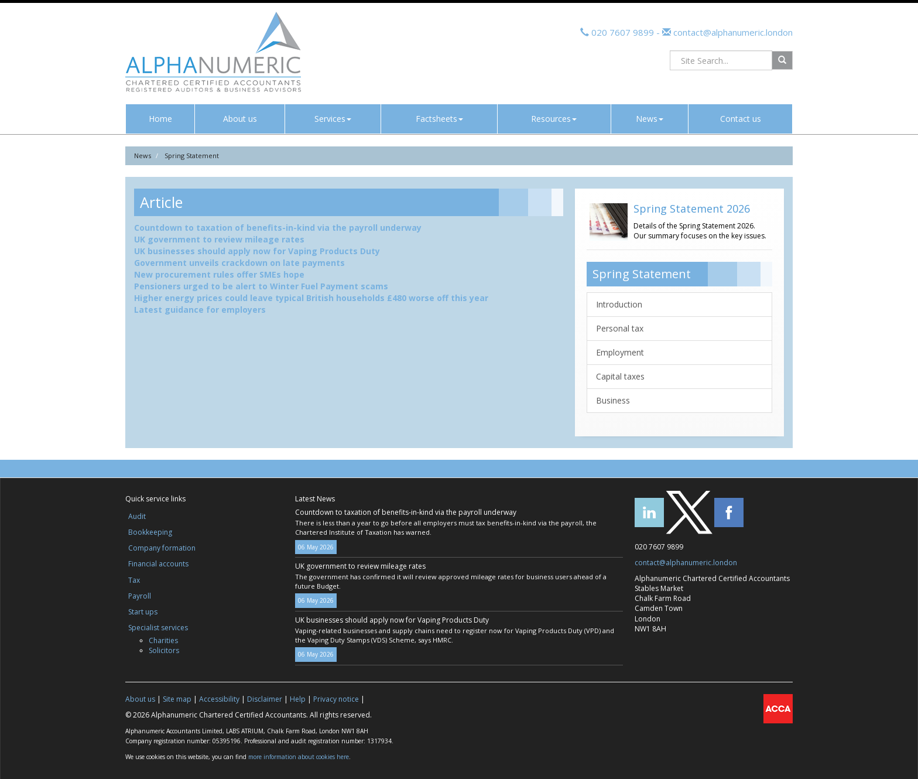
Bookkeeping (150, 532)
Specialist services (158, 628)
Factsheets (439, 118)
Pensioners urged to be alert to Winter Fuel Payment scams (261, 286)
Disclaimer (264, 699)
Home (160, 118)
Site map (177, 699)
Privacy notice (336, 699)
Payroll (139, 596)
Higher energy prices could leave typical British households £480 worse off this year (311, 297)
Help (298, 699)
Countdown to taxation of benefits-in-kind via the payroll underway (278, 227)
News (649, 118)
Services (332, 118)
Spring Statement (192, 155)
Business (613, 400)
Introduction (619, 304)
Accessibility (219, 699)
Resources (554, 118)
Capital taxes (620, 376)
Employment (620, 352)
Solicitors (164, 650)
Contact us (740, 118)
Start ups (142, 612)
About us (240, 118)
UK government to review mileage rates (219, 239)
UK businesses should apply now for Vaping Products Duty (257, 251)
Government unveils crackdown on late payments (239, 262)
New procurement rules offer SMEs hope (219, 274)
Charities (163, 640)
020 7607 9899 (622, 32)
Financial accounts (158, 564)
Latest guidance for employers (200, 309)
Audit (137, 516)
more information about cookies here (298, 757)
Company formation (162, 548)
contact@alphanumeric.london (732, 32)
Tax (134, 580)
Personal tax (619, 328)
